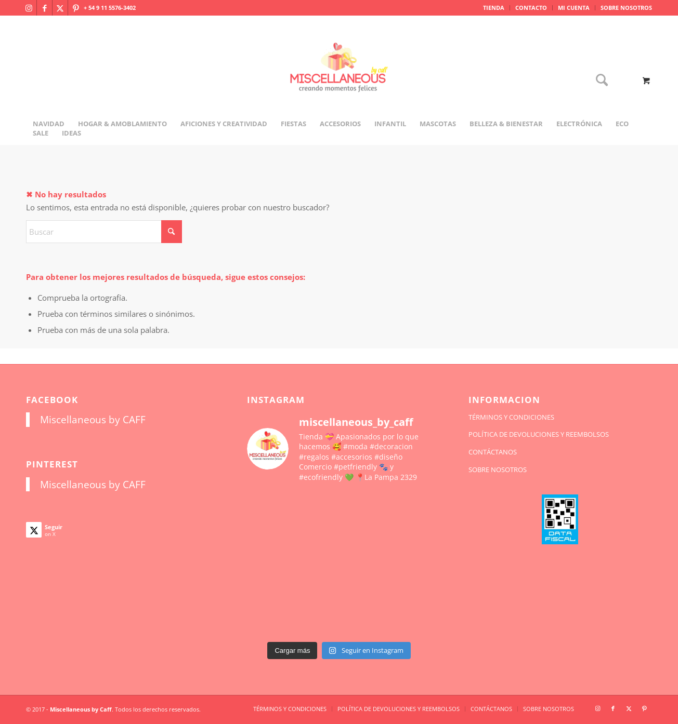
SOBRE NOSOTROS (626, 7)
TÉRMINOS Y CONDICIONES (511, 417)
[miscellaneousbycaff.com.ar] (339, 80)
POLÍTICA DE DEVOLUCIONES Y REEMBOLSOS (538, 434)
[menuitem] (494, 7)
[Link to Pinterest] (76, 8)
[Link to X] (60, 8)
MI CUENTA (574, 7)
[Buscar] (598, 80)
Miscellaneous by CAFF (93, 419)
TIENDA (493, 7)
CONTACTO (531, 7)
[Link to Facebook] (44, 8)
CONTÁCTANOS (492, 452)
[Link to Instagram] (28, 8)
